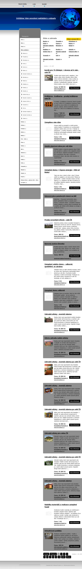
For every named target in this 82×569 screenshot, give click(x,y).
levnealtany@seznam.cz (61, 330)
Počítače (23, 128)
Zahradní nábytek (27, 111)
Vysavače (25, 104)
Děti (22, 149)
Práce (23, 142)
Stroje (23, 46)
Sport (23, 156)
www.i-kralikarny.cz (59, 90)
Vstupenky (24, 166)
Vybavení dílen (27, 101)
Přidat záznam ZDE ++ (73, 39)
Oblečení (23, 152)
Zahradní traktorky (27, 73)
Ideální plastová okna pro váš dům (59, 146)
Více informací (74, 88)
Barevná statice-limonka (54, 244)
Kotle (24, 63)
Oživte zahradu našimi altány (56, 338)
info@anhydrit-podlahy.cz (61, 547)
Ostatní (25, 118)
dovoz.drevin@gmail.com (61, 236)
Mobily (23, 135)
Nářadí (25, 80)
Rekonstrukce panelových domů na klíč (60, 196)
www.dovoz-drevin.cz (59, 238)
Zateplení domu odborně (55, 290)
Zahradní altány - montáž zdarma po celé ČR (63, 362)
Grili (24, 108)
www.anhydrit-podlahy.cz (60, 548)
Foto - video (24, 138)
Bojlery (25, 70)
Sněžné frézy (26, 94)
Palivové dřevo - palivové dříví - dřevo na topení (29, 181)
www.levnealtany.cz (59, 332)
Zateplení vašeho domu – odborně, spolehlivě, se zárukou (59, 265)
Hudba (23, 159)
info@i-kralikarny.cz (59, 88)
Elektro (23, 132)
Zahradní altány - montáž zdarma (58, 314)
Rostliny (25, 87)
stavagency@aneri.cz (60, 138)
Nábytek (23, 169)
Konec (68, 557)
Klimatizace (26, 60)
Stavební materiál (27, 97)
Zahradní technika (27, 115)
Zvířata (23, 125)
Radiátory (25, 84)
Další (63, 557)
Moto (22, 43)
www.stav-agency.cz (59, 140)
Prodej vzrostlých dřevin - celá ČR (58, 220)
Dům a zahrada (25, 49)
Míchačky (25, 77)
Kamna (25, 67)
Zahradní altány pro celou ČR (56, 433)
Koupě (23, 176)
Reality (23, 121)
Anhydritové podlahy (53, 531)
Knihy (23, 162)
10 (59, 557)
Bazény (25, 53)
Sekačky (25, 91)
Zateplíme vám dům (53, 122)
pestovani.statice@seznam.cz (62, 258)
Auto (22, 39)
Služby (23, 145)
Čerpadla (25, 56)
